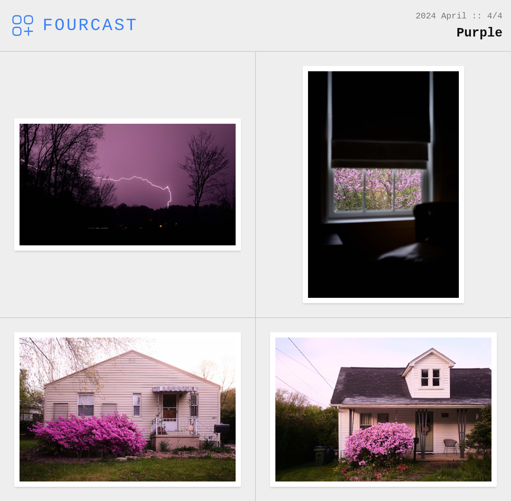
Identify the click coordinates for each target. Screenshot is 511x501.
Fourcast (73, 25)
